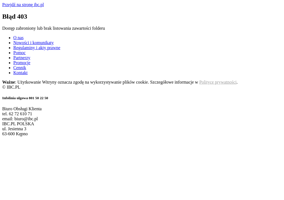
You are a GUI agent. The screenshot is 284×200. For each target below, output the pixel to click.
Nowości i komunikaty (33, 42)
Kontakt (20, 72)
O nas (18, 37)
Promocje (21, 62)
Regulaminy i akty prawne (36, 47)
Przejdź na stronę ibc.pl (23, 4)
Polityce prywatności (218, 82)
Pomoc (19, 52)
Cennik (19, 67)
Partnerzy (21, 57)
